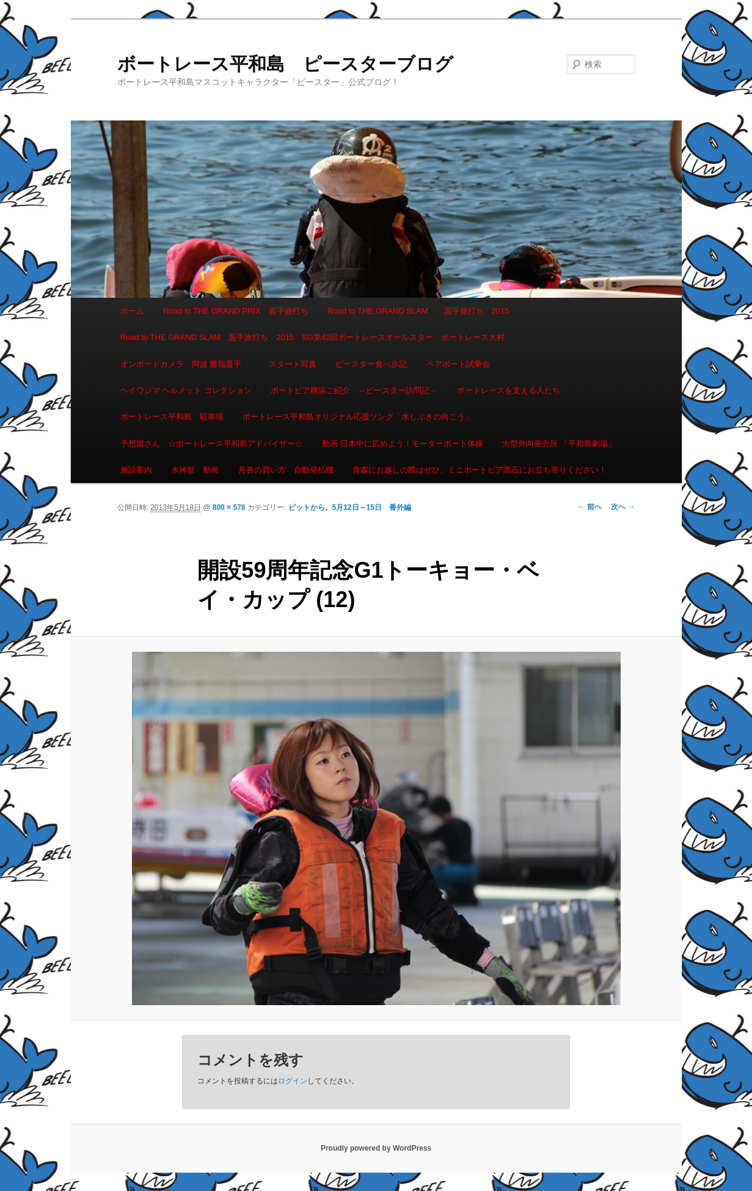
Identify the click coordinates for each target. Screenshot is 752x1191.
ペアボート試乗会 (458, 364)
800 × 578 (229, 507)
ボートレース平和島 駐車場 (172, 416)
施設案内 (136, 469)
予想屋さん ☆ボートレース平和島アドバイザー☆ (211, 443)
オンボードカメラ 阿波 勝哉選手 (185, 364)
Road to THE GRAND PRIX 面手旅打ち (235, 310)
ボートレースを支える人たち (508, 390)
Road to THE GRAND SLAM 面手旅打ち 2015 (418, 310)
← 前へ (590, 507)
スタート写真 (292, 364)
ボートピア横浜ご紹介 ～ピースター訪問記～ (354, 390)
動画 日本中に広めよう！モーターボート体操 (402, 443)
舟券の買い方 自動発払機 (286, 469)
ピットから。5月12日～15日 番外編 (349, 507)
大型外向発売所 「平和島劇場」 (559, 443)
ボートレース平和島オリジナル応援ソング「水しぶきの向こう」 (358, 416)
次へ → (623, 507)
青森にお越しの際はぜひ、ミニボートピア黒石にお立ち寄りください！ (479, 469)
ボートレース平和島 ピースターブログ (285, 64)
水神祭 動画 (195, 469)
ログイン (292, 1081)
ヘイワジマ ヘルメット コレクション (186, 390)
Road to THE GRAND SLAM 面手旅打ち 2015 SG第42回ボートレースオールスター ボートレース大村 (312, 337)
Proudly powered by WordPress (376, 1148)
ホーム (132, 310)
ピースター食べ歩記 (371, 364)
